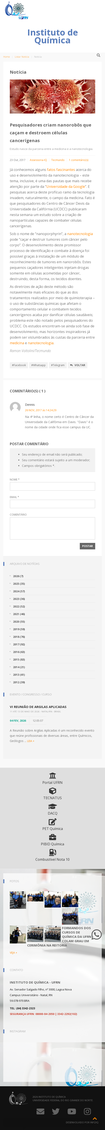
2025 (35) (19, 584)
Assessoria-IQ (38, 160)
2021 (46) (19, 614)
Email (14, 497)
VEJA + (13, 953)
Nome (15, 479)
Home (6, 56)
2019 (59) (19, 629)
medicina (17, 343)
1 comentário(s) (78, 160)
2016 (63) (19, 652)
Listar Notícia (22, 56)
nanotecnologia (80, 233)
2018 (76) (19, 637)
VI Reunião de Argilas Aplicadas (38, 707)
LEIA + (30, 741)
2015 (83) (19, 659)
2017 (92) (19, 644)
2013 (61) (19, 675)
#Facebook (19, 365)
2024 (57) (19, 591)
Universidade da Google (65, 186)
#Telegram (58, 365)
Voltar (77, 365)
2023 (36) (19, 599)
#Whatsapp (38, 365)
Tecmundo (58, 160)
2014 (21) (19, 667)
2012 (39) (19, 682)
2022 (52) (19, 606)
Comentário (18, 514)
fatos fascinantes (61, 169)
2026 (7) (18, 576)
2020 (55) (19, 621)
